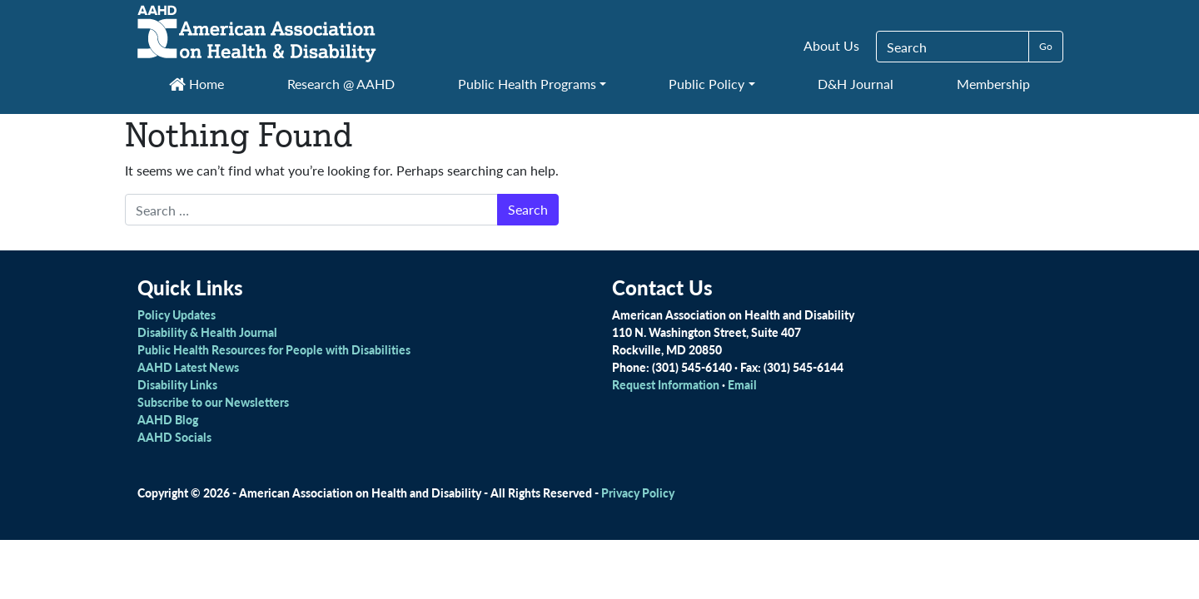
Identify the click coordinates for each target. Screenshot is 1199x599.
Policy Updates (176, 314)
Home (196, 83)
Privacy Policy (637, 492)
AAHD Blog (167, 419)
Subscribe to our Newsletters (213, 402)
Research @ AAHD (341, 83)
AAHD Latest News (188, 367)
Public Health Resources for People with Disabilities (273, 349)
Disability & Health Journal (207, 332)
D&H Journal (855, 83)
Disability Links (177, 384)
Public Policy (706, 83)
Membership (993, 83)
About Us (831, 45)
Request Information (665, 384)
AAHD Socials (174, 436)
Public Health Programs (527, 83)
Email (742, 384)
